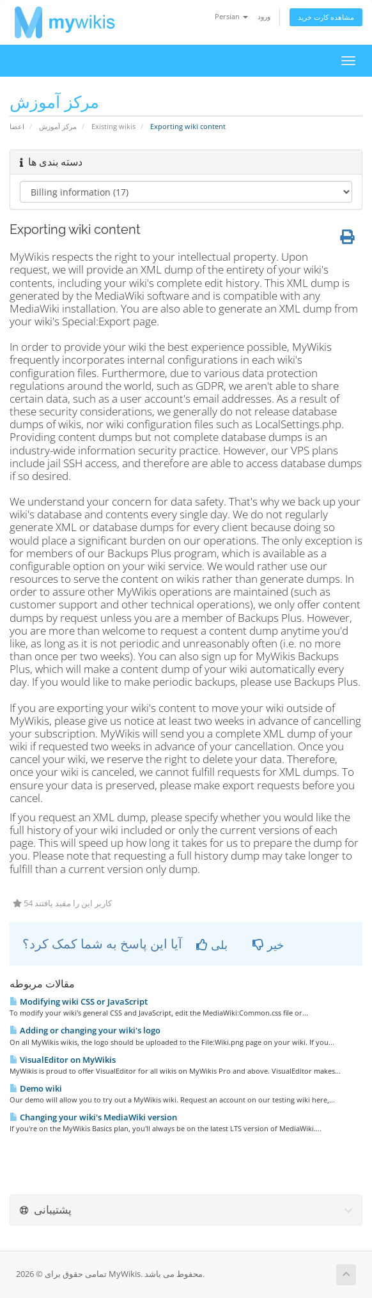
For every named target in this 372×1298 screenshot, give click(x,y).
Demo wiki (36, 1088)
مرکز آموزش (58, 126)
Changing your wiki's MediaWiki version (93, 1117)
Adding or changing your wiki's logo (85, 1030)
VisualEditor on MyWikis (63, 1059)
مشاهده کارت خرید (326, 17)
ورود (264, 16)
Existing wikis (113, 126)
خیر (268, 944)
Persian (231, 16)
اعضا (17, 126)
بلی (212, 944)
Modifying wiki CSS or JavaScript (79, 1001)
